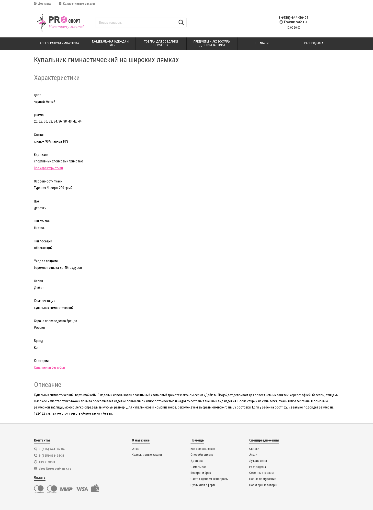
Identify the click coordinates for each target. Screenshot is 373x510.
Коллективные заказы (77, 3)
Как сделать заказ (203, 449)
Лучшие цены (258, 461)
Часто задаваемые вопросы (209, 479)
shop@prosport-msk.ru (55, 468)
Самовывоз (198, 467)
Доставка (42, 3)
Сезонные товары (261, 473)
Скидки (254, 449)
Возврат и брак (201, 473)
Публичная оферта (203, 485)
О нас (135, 449)
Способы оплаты (202, 454)
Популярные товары (263, 485)
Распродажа (257, 467)
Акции (253, 454)
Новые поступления (262, 479)
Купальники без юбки (49, 367)
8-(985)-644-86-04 (293, 18)
